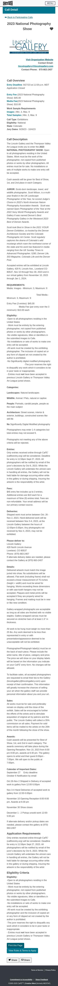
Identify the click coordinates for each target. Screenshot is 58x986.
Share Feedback (41, 980)
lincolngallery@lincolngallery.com (35, 66)
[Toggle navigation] (50, 3)
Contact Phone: (29, 69)
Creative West (30, 983)
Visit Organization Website (39, 59)
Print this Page (15, 945)
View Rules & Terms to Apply (22, 950)
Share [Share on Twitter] (13, 960)
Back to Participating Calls (19, 17)
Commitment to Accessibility (21, 980)
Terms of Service (37, 970)
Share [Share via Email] (25, 960)
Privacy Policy (50, 970)
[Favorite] (51, 29)
